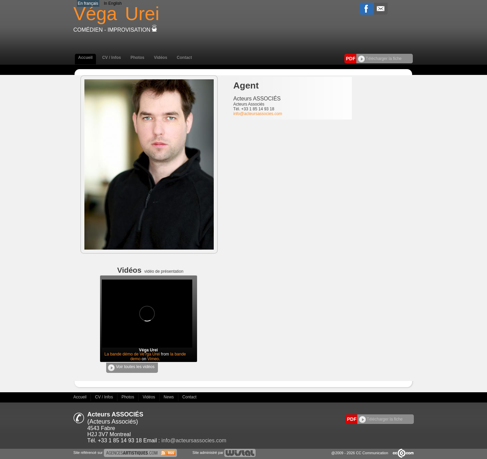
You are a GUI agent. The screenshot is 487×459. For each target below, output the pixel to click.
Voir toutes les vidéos (131, 367)
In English (113, 3)
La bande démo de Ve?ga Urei (132, 354)
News (169, 397)
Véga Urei (148, 350)
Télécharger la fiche (380, 58)
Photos (138, 57)
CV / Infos (111, 57)
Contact (184, 57)
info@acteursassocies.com (257, 113)
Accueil (85, 57)
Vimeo (153, 359)
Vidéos (160, 57)
